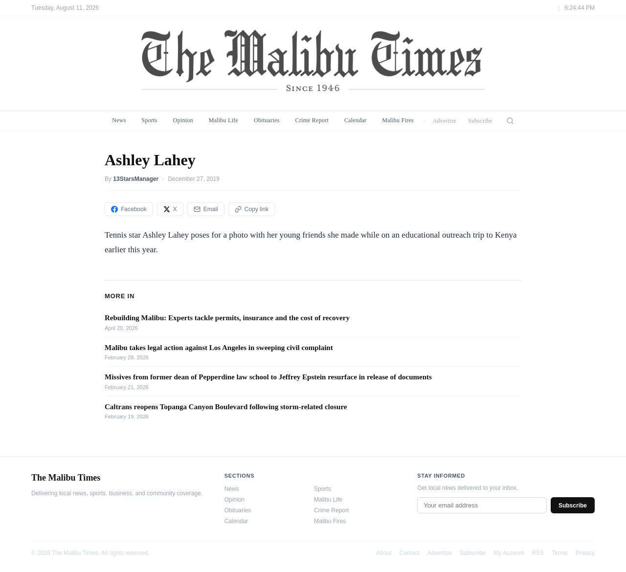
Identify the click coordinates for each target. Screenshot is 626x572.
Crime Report (312, 120)
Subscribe (480, 120)
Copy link (251, 209)
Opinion (183, 120)
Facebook (129, 209)
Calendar (355, 120)
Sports (149, 120)
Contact (410, 553)
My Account (508, 553)
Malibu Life (223, 120)
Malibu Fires (398, 120)
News (119, 120)
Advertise (444, 120)
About (383, 553)
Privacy (585, 553)
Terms (560, 553)
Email (206, 209)
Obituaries (266, 120)
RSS (538, 553)
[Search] (510, 121)
